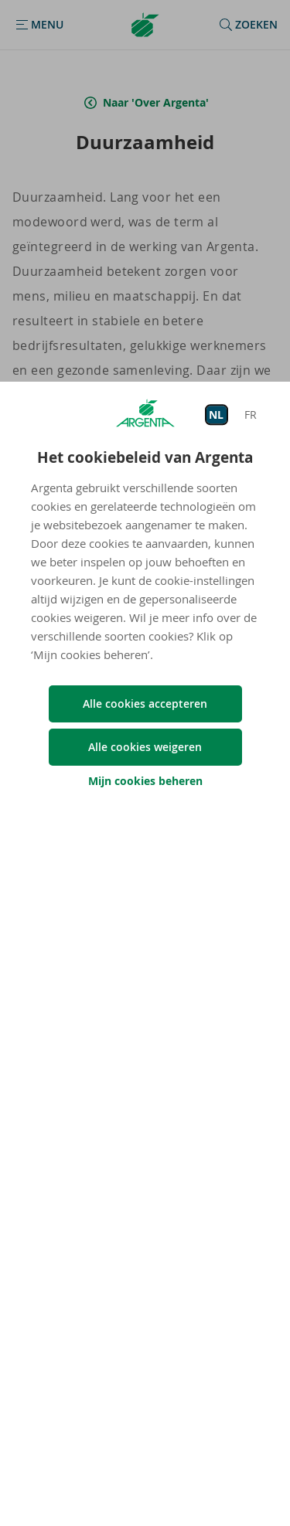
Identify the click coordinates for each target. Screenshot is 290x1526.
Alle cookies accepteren (145, 703)
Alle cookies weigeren (145, 746)
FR (250, 414)
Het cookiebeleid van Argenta (145, 457)
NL (216, 414)
